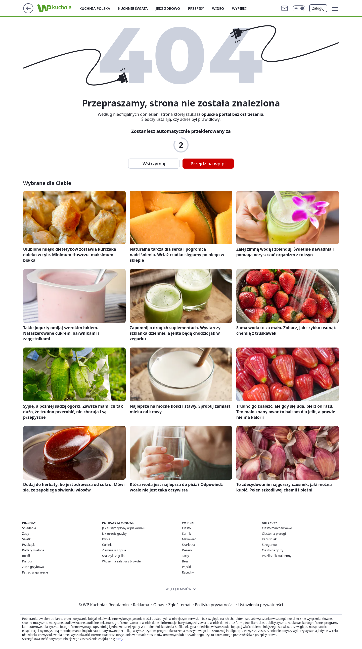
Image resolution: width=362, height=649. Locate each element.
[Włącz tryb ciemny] (299, 8)
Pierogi (27, 561)
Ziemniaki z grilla (114, 550)
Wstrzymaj (154, 164)
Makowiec (189, 539)
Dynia (106, 539)
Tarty (185, 556)
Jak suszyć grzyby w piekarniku (123, 528)
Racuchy (188, 572)
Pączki (186, 567)
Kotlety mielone (33, 550)
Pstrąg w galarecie (35, 572)
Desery (187, 550)
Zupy (25, 533)
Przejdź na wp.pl (208, 164)
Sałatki (26, 539)
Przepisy (196, 8)
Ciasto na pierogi (274, 533)
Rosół (26, 556)
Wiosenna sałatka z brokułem (123, 561)
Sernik (186, 533)
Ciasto (186, 528)
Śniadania (29, 528)
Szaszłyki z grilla (113, 556)
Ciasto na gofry (272, 550)
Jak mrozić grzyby (114, 533)
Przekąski (28, 545)
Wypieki (239, 8)
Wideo (218, 8)
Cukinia (107, 545)
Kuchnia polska (94, 8)
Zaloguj (318, 8)
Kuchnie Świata (133, 8)
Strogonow (269, 545)
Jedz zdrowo (168, 8)
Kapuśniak (269, 539)
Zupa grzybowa (33, 567)
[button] (335, 8)
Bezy (185, 561)
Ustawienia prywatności (259, 604)
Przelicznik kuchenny (276, 556)
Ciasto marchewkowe (277, 528)
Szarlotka (188, 545)
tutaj (119, 639)
